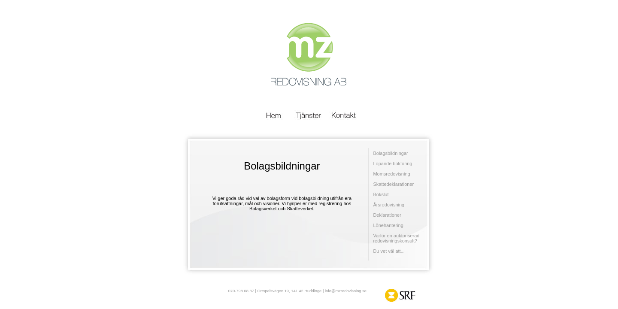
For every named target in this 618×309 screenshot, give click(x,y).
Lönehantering (388, 225)
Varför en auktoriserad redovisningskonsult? (396, 238)
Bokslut (380, 194)
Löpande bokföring (392, 163)
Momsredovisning (391, 173)
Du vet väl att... (388, 251)
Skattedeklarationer (393, 184)
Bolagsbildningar (390, 153)
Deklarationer (387, 215)
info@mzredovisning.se (346, 291)
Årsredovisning (388, 204)
